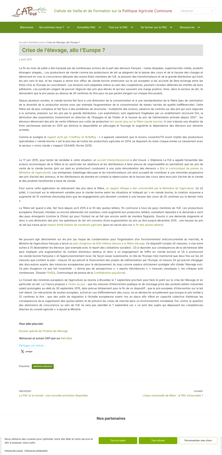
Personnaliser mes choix (198, 440)
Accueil (22, 42)
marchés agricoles (43, 367)
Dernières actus (37, 42)
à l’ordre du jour (75, 284)
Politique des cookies (14, 450)
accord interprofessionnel (113, 160)
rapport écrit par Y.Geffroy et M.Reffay (71, 137)
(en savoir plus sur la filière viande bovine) (136, 121)
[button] (68, 27)
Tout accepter (118, 440)
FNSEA (51, 273)
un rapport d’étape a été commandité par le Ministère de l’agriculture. (150, 188)
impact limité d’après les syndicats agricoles (74, 225)
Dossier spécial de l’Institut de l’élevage (44, 331)
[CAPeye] (89, 10)
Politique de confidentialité (36, 450)
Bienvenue (26, 27)
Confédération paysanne (109, 273)
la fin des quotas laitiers (147, 225)
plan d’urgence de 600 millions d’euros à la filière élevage (108, 243)
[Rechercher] (197, 11)
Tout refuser (158, 440)
